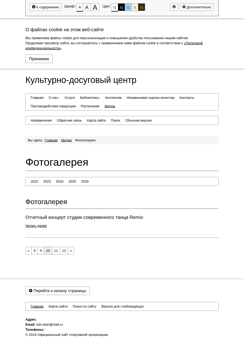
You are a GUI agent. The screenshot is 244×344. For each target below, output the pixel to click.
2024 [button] (60, 181)
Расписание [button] (90, 106)
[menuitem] (37, 97)
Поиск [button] (115, 120)
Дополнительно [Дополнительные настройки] (196, 7)
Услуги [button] (69, 98)
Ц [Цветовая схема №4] (135, 7)
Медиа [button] (110, 106)
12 (64, 250)
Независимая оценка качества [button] (150, 98)
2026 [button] (85, 181)
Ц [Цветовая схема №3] (128, 7)
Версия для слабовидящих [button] (122, 306)
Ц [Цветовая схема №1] (114, 8)
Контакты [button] (187, 98)
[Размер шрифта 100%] (79, 7)
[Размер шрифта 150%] (87, 7)
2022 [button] (34, 181)
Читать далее (36, 226)
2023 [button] (47, 181)
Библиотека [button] (90, 98)
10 (48, 250)
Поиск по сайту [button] (84, 306)
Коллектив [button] (113, 98)
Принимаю (39, 58)
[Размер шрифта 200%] (94, 7)
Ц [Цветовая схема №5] (141, 7)
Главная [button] (37, 98)
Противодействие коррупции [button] (53, 106)
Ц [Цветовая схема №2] (121, 7)
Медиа (66, 140)
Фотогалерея (85, 140)
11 (56, 250)
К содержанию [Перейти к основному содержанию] (45, 7)
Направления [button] (41, 120)
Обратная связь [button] (69, 120)
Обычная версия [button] (138, 120)
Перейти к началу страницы (57, 290)
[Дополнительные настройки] (174, 7)
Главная (51, 140)
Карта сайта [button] (96, 120)
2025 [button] (72, 181)
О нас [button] (54, 98)
